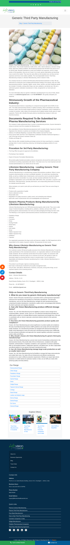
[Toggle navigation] (65, 10)
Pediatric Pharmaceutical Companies (19, 524)
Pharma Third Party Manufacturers (18, 510)
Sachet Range (14, 379)
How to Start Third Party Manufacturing (19, 516)
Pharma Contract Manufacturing (17, 507)
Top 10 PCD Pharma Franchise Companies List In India (41, 429)
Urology (12, 389)
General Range (14, 406)
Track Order (13, 464)
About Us (12, 454)
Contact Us (13, 467)
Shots (11, 381)
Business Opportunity (16, 457)
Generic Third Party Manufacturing (32, 23)
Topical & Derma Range (16, 387)
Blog (20, 23)
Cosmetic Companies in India (17, 518)
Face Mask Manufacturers (16, 513)
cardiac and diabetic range (17, 395)
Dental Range (14, 400)
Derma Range (14, 398)
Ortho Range (13, 370)
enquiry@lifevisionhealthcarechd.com (18, 498)
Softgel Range (14, 384)
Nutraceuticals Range (16, 368)
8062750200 (12, 492)
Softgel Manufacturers (15, 521)
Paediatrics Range (15, 373)
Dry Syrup (13, 403)
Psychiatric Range (15, 376)
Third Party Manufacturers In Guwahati (14, 427)
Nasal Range (13, 392)
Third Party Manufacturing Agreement (19, 526)
